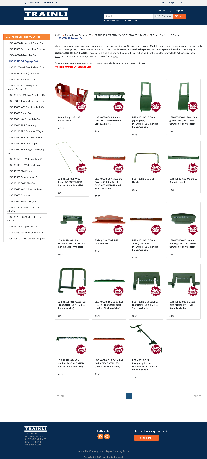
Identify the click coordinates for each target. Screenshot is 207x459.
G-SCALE (28, 28)
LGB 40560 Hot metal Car (21, 79)
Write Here (148, 437)
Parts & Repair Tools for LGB (78, 35)
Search (179, 16)
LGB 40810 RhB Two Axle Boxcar (25, 137)
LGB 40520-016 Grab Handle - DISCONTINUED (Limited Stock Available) (71, 363)
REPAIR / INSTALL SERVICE (119, 28)
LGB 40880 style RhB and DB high (25, 233)
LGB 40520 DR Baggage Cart (22, 61)
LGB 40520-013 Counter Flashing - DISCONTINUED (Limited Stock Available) (183, 243)
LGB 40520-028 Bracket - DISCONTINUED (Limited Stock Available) (182, 305)
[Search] (129, 16)
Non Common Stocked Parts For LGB (121, 21)
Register (179, 11)
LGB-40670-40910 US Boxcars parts (26, 239)
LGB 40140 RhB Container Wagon (25, 131)
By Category (165, 16)
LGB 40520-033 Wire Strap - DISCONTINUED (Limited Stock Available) (70, 182)
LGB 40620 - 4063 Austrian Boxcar (25, 189)
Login (170, 11)
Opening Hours (97, 451)
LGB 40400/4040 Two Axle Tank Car (26, 95)
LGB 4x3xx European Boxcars (23, 226)
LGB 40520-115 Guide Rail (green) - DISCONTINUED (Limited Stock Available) (109, 305)
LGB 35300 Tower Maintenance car (26, 101)
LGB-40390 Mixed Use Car (21, 55)
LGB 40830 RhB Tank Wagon (22, 143)
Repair (109, 451)
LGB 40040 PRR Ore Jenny (21, 125)
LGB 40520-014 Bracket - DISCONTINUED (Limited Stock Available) (145, 305)
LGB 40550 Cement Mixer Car (23, 177)
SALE (152, 28)
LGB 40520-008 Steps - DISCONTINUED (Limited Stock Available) (108, 120)
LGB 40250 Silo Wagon (19, 171)
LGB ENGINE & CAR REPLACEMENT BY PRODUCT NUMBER (120, 35)
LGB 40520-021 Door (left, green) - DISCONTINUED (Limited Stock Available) (183, 120)
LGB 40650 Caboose (18, 195)
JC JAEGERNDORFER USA (62, 28)
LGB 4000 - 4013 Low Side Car (23, 119)
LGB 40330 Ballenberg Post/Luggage (26, 49)
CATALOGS (42, 28)
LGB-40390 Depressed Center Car (25, 43)
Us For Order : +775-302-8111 (40, 2)
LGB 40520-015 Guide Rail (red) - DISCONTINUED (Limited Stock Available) (109, 363)
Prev (62, 395)
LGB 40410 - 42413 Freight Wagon (25, 165)
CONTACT (178, 28)
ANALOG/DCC (97, 28)
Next (196, 395)
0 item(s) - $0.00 (172, 2)
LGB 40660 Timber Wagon (21, 201)
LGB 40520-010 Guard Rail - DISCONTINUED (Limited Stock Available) (72, 305)
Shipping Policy (121, 451)
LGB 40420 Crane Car (19, 113)
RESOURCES (82, 28)
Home (162, 11)
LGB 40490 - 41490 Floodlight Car (25, 159)
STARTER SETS (164, 28)
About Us (83, 451)
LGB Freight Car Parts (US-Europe (164, 35)
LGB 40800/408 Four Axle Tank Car (26, 107)
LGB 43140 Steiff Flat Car (21, 183)
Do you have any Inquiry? (150, 431)
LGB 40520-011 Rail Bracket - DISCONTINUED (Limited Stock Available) (71, 243)
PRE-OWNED (141, 28)
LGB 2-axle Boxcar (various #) (23, 73)
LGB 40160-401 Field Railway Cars (25, 67)
